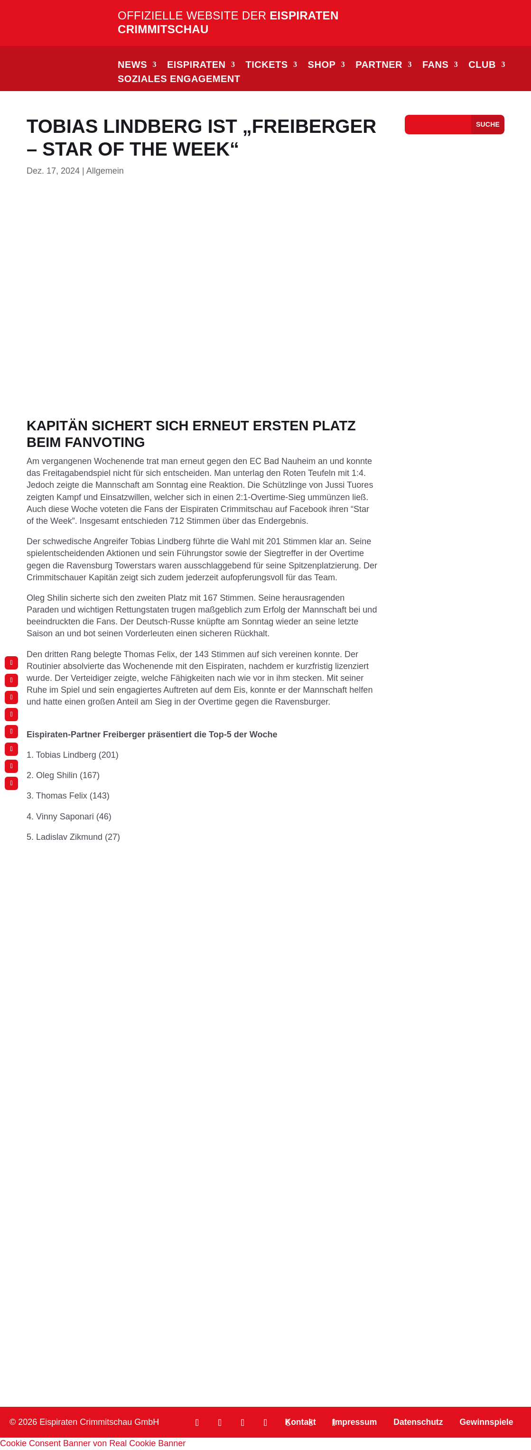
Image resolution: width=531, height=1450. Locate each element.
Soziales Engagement (179, 79)
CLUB (482, 65)
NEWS (132, 65)
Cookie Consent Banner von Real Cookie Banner (93, 1444)
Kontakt (294, 1422)
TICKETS (267, 65)
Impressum (350, 1422)
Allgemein (105, 171)
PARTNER (378, 65)
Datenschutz (415, 1422)
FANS (435, 65)
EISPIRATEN (196, 65)
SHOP (322, 65)
